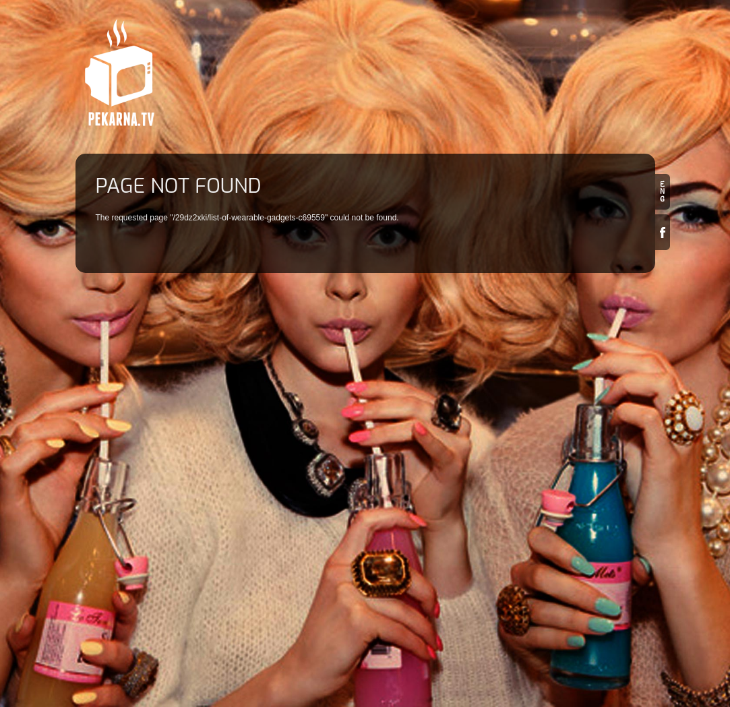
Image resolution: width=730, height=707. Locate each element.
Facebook (662, 232)
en (662, 192)
